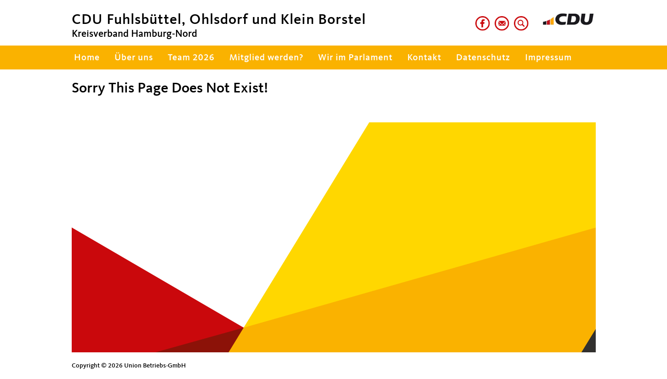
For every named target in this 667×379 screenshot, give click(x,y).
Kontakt (424, 58)
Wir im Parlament (355, 58)
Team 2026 (191, 58)
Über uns (133, 58)
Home (86, 58)
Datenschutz (483, 58)
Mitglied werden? (266, 58)
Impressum (548, 58)
